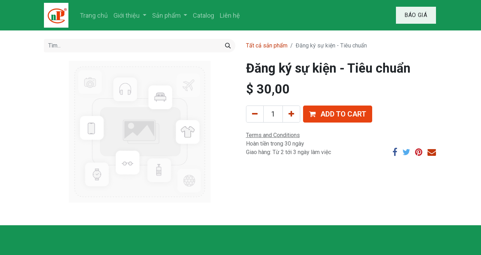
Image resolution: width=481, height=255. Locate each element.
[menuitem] (94, 15)
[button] (337, 114)
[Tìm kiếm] (227, 45)
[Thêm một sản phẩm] (291, 114)
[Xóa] (255, 114)
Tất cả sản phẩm (266, 45)
